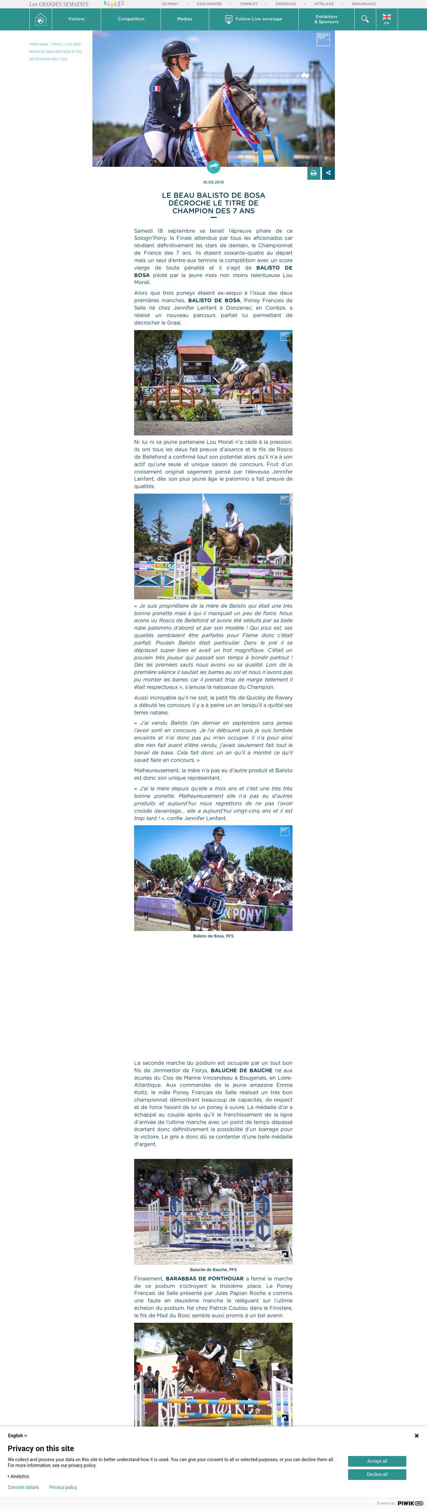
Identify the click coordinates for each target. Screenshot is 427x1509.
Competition (131, 19)
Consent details (23, 1487)
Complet (249, 4)
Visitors (76, 19)
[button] (76, 19)
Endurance (364, 4)
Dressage (286, 4)
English (18, 1435)
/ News (55, 44)
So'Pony (170, 4)
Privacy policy (63, 1487)
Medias (184, 19)
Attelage (324, 4)
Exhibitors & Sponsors (327, 19)
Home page (38, 44)
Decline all (377, 1474)
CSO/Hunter (209, 4)
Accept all (377, 1461)
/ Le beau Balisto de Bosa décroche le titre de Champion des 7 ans (55, 52)
